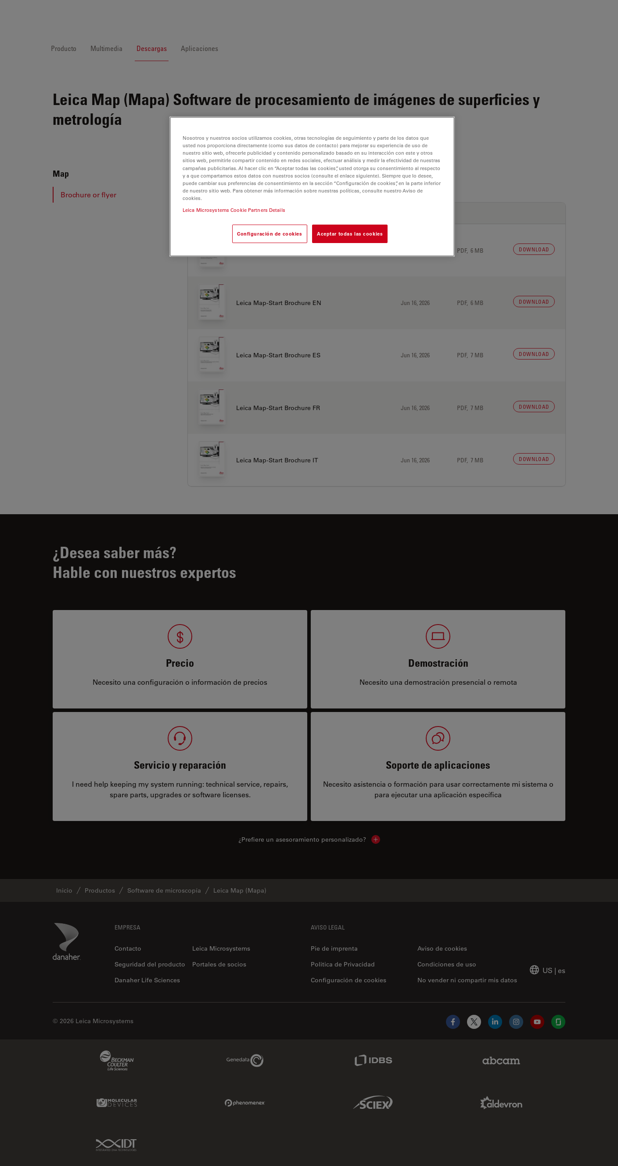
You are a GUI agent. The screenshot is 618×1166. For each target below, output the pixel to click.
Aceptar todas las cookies (350, 233)
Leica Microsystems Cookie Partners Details (234, 210)
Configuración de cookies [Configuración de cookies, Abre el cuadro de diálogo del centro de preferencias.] (269, 233)
